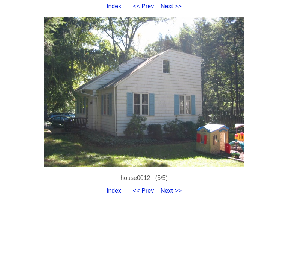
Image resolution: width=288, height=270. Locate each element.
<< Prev (143, 6)
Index (113, 6)
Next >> (171, 6)
